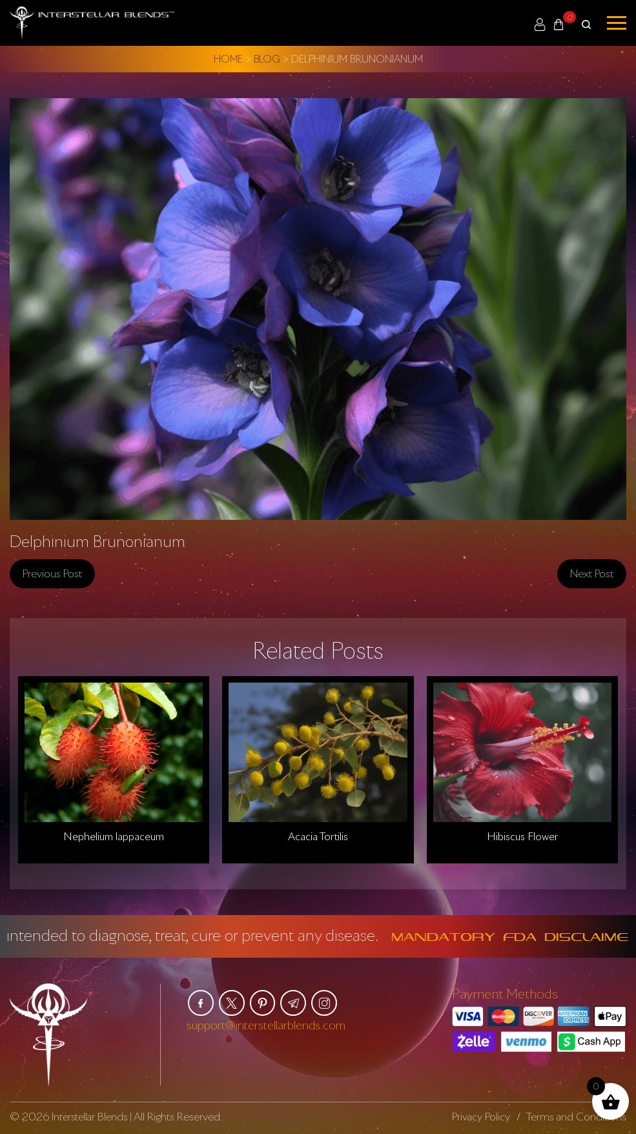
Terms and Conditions (576, 1115)
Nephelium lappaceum (113, 836)
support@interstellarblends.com (266, 1025)
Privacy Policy (480, 1115)
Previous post (52, 572)
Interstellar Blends (91, 1115)
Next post (591, 572)
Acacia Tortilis (318, 836)
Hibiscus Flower (522, 836)
